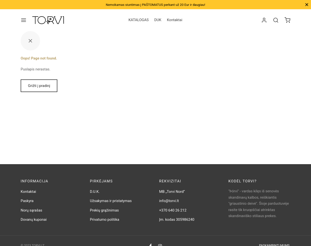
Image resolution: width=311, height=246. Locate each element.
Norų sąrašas (31, 210)
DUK (157, 20)
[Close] (307, 4)
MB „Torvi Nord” (172, 191)
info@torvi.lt (169, 201)
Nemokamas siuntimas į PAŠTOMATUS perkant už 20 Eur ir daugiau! (155, 5)
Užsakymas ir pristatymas (111, 201)
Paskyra (27, 201)
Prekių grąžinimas (104, 210)
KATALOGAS (139, 20)
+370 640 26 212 (172, 210)
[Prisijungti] (264, 20)
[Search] (276, 20)
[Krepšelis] (287, 20)
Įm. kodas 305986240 (176, 219)
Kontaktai (174, 20)
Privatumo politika (104, 219)
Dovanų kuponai (34, 219)
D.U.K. (95, 191)
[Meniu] (23, 20)
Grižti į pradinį (39, 86)
